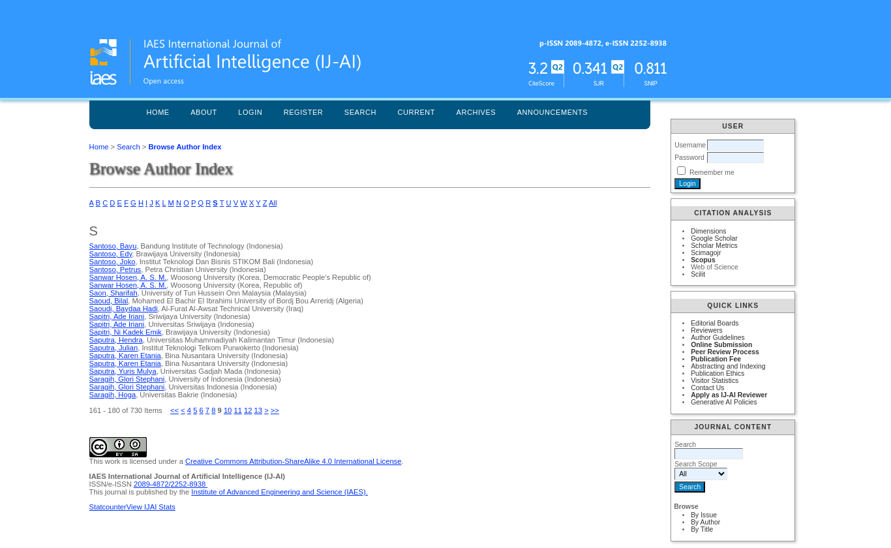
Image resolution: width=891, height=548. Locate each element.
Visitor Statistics (714, 380)
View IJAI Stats (151, 507)
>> (275, 410)
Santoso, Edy (110, 254)
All (273, 203)
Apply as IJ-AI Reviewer (729, 395)
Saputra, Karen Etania (125, 355)
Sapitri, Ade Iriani (117, 316)
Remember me (711, 172)
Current (416, 112)
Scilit (698, 274)
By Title (702, 529)
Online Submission (721, 344)
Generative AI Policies (724, 402)
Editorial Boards (714, 323)
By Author (705, 522)
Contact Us (707, 387)
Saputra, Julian (113, 348)
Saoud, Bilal (108, 301)
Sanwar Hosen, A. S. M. (128, 277)
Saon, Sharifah (113, 293)
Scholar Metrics (714, 245)
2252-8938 (189, 484)
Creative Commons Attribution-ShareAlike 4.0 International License (293, 461)
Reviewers (707, 330)
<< (174, 410)
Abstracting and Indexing (728, 366)
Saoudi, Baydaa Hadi (123, 308)
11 (237, 410)
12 (248, 410)
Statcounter (108, 507)
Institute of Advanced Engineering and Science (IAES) (278, 492)
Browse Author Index (184, 147)
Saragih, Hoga (112, 395)
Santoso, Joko (112, 262)
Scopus (703, 260)
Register (304, 112)
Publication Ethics (717, 373)
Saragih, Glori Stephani (127, 379)
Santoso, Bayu (113, 246)
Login (250, 112)
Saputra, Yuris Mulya (123, 371)
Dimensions (708, 231)
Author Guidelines (718, 337)
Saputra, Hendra (116, 340)
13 (258, 410)
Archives (476, 112)
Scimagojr (706, 252)
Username (690, 145)
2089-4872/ (152, 484)
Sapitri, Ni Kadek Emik (125, 332)
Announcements (552, 112)
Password (689, 157)
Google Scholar (714, 238)
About (203, 112)
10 (228, 410)
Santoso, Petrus (115, 269)
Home (158, 112)
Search (360, 112)
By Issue (704, 515)
